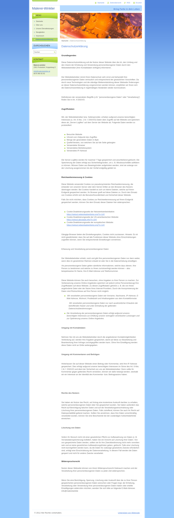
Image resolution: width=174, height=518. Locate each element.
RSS (128, 3)
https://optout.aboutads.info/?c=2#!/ (82, 219)
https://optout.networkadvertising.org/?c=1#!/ (86, 214)
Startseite (64, 41)
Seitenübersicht (115, 3)
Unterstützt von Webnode (129, 513)
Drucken (139, 3)
